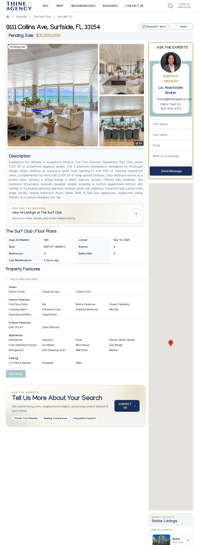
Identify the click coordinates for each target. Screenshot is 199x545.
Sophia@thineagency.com (174, 99)
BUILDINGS (110, 5)
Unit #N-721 (64, 16)
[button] (76, 213)
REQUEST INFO (154, 27)
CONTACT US (134, 5)
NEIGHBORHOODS (83, 5)
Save (181, 27)
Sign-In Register (184, 6)
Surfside (21, 16)
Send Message (171, 171)
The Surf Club (42, 16)
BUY (46, 5)
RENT (60, 5)
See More (16, 374)
